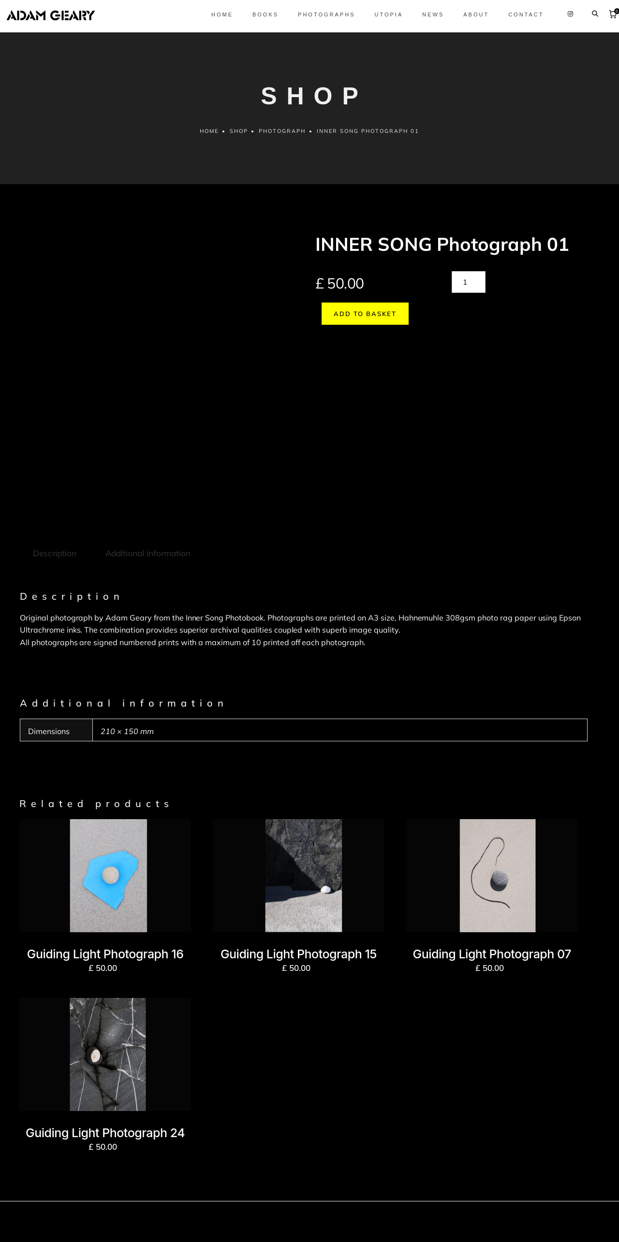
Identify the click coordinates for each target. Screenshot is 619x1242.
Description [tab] (54, 467)
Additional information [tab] (147, 467)
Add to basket (535, 288)
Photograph (282, 137)
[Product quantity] (469, 288)
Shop (238, 137)
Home (208, 137)
